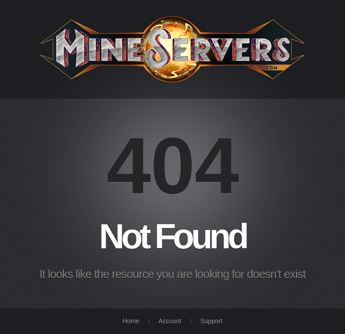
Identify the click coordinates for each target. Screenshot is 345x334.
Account (170, 321)
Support (211, 321)
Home (131, 321)
